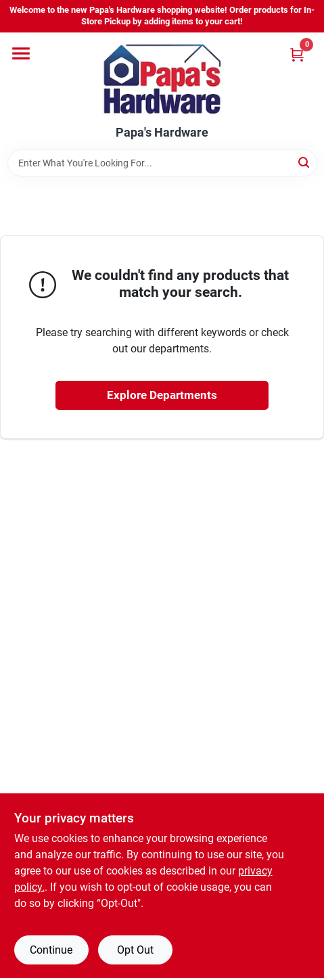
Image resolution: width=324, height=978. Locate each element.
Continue (51, 950)
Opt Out (135, 950)
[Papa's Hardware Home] (162, 79)
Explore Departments (162, 395)
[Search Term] (162, 163)
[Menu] (21, 53)
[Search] (305, 162)
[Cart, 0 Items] (297, 54)
